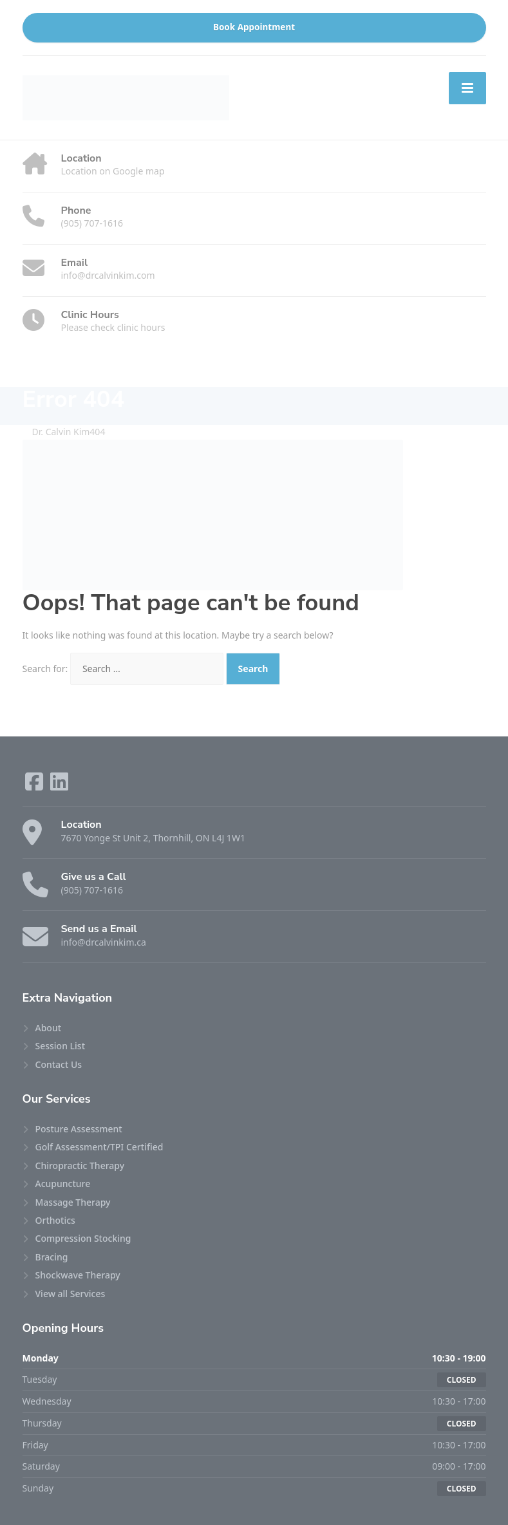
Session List (60, 1046)
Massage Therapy (73, 1202)
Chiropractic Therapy (80, 1165)
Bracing (51, 1257)
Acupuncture (63, 1183)
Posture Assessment (78, 1129)
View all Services (70, 1293)
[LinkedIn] (59, 786)
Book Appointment (254, 27)
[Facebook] (35, 786)
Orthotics (55, 1220)
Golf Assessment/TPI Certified (99, 1147)
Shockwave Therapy (77, 1275)
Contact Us (58, 1064)
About (48, 1028)
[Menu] (467, 88)
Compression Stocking (83, 1238)
